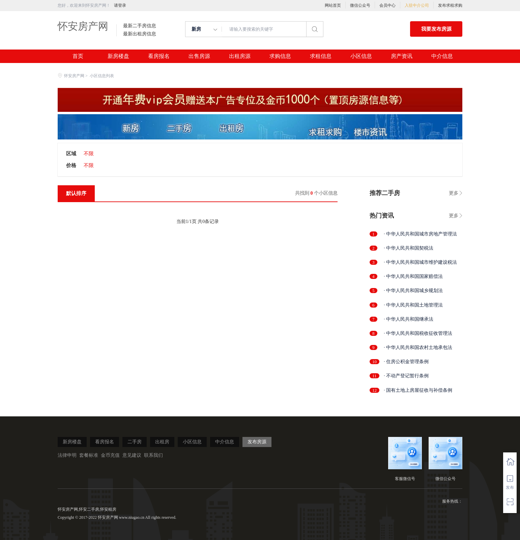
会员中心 (387, 5)
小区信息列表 (102, 75)
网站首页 (333, 5)
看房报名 (159, 56)
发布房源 (257, 441)
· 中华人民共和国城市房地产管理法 (420, 233)
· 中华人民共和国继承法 (408, 319)
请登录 (120, 5)
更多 (453, 193)
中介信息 (442, 56)
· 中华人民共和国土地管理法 (413, 305)
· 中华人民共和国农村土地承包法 (418, 347)
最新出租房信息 (139, 34)
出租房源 (240, 56)
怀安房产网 (83, 26)
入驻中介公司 (417, 5)
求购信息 (280, 56)
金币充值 (110, 455)
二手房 (134, 441)
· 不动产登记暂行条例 (406, 375)
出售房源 (199, 56)
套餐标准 (88, 455)
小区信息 (361, 56)
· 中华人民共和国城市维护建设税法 (420, 262)
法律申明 (67, 455)
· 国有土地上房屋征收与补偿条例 (418, 390)
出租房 (162, 441)
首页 (78, 56)
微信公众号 (360, 5)
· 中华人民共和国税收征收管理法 (418, 333)
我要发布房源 (436, 29)
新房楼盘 (118, 56)
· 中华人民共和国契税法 (408, 248)
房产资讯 (401, 56)
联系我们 (153, 455)
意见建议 (131, 455)
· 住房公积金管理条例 (406, 361)
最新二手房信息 (139, 26)
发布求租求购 (450, 5)
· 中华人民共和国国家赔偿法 (413, 276)
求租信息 (320, 56)
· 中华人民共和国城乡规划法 (413, 290)
